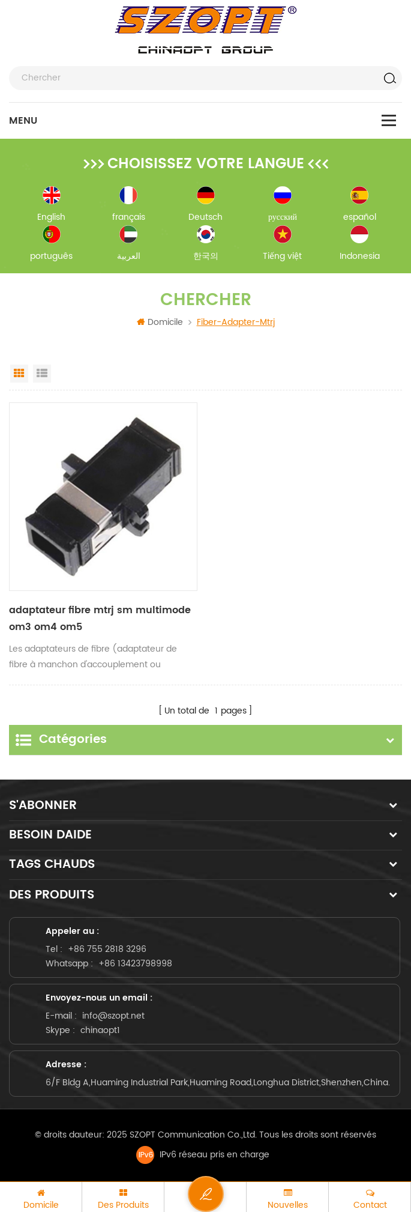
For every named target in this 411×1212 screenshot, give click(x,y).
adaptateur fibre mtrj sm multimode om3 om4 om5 (100, 618)
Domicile (160, 322)
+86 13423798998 (135, 964)
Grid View (19, 374)
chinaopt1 (100, 1030)
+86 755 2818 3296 (107, 949)
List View (42, 374)
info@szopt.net (113, 1016)
